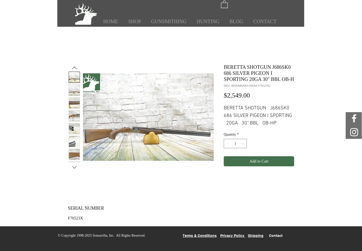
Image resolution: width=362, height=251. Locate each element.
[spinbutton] (235, 143)
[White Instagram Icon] (354, 132)
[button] (224, 4)
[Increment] (243, 143)
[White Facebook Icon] (354, 118)
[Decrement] (227, 143)
